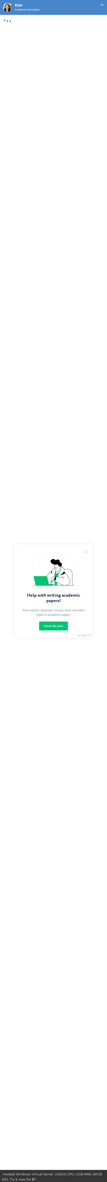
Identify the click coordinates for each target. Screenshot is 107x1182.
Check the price (53, 625)
